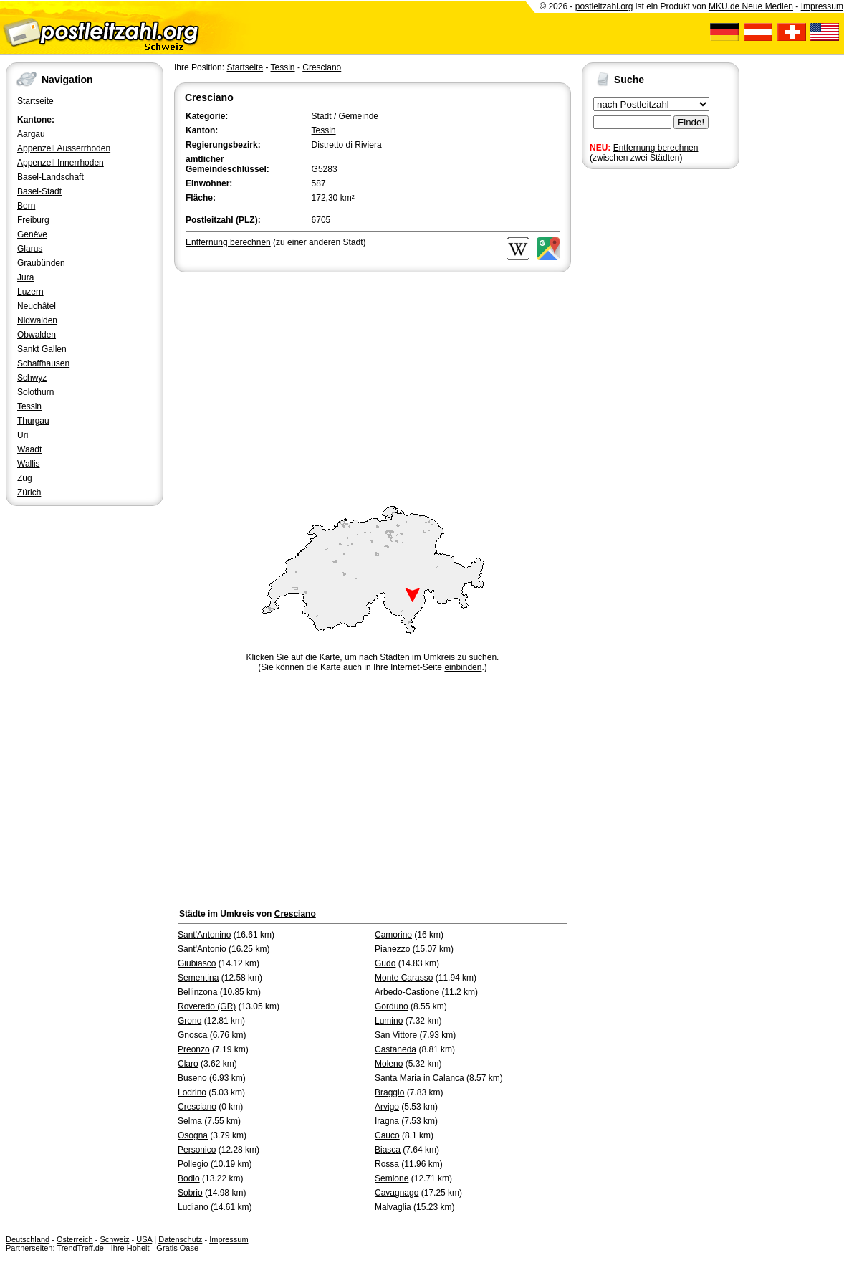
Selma (190, 1121)
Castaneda (395, 1049)
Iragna (387, 1121)
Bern (26, 206)
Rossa (387, 1164)
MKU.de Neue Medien (751, 6)
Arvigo (387, 1107)
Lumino (389, 1021)
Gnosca (192, 1035)
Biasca (388, 1150)
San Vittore (396, 1035)
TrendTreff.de (80, 1248)
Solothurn (35, 392)
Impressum (822, 6)
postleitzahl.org (604, 6)
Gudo (385, 963)
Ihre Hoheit (130, 1248)
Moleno (389, 1064)
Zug (24, 478)
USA (144, 1239)
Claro (188, 1064)
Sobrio (190, 1193)
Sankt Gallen (42, 349)
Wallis (28, 464)
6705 (321, 220)
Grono (189, 1021)
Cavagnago (396, 1193)
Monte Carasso (404, 978)
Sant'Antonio (202, 949)
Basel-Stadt (39, 191)
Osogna (193, 1135)
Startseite (35, 101)
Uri (22, 435)
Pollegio (193, 1164)
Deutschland (27, 1239)
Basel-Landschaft (50, 177)
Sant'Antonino (204, 935)
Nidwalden (37, 320)
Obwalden (36, 335)
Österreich (75, 1239)
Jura (25, 277)
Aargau (31, 134)
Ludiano (193, 1207)
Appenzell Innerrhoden (60, 163)
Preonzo (194, 1049)
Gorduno (391, 1006)
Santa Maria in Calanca (419, 1078)
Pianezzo (392, 949)
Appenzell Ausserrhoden (63, 148)
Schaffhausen (43, 363)
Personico (197, 1150)
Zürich (29, 492)
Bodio (189, 1178)
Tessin (29, 406)
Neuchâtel (36, 306)
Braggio (389, 1092)
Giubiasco (197, 963)
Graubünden (41, 263)
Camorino (393, 935)
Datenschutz (180, 1239)
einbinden (462, 667)
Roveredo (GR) (207, 1006)
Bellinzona (197, 992)
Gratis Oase (177, 1248)
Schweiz (114, 1239)
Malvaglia (393, 1207)
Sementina (198, 978)
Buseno (192, 1078)
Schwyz (32, 378)
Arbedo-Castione (407, 992)
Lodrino (192, 1092)
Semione (391, 1178)
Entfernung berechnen (656, 148)
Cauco (387, 1135)
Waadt (29, 449)
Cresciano (321, 67)
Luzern (30, 292)
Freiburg (33, 220)
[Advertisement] (372, 382)
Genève (32, 234)
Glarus (29, 249)
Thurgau (33, 421)
